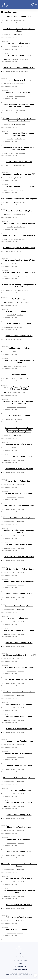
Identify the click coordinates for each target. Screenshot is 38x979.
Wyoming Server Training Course (19, 481)
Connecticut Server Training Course (19, 929)
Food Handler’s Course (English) (19, 211)
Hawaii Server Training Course (19, 852)
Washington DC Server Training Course (19, 518)
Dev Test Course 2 (19, 299)
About (20, 963)
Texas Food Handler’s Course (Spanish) (19, 174)
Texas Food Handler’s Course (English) (19, 223)
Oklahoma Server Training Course (19, 606)
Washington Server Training (19, 348)
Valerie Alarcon (22, 366)
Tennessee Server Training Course (19, 469)
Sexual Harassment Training (19, 80)
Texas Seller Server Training (19, 415)
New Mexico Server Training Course (19, 667)
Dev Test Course (19, 375)
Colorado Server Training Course (19, 878)
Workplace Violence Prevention (19, 92)
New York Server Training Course (19, 643)
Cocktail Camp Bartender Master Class (19, 248)
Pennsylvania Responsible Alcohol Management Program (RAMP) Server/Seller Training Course (19, 430)
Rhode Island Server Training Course (19, 581)
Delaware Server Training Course (19, 311)
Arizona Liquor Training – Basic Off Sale (19, 260)
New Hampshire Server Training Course (19, 692)
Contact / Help (20, 957)
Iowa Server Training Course (19, 43)
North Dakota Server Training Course (19, 630)
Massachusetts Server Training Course (19, 778)
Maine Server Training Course (19, 790)
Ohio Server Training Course (19, 618)
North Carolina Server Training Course (19, 68)
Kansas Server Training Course (19, 815)
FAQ (20, 954)
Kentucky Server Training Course (19, 802)
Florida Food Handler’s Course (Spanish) (19, 186)
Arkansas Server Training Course (19, 905)
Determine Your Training (20, 960)
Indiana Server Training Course (19, 456)
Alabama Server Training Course (19, 917)
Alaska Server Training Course (19, 323)
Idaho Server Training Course (19, 839)
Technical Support (20, 20)
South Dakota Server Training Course (19, 557)
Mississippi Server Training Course (19, 741)
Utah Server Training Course (19, 55)
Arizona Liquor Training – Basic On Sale (19, 272)
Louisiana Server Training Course (19, 16)
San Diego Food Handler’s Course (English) (19, 199)
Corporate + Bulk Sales (20, 966)
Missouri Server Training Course (19, 729)
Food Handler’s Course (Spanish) (19, 162)
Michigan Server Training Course (19, 766)
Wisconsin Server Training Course (19, 493)
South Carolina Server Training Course (19, 569)
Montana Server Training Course (19, 716)
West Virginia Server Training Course (19, 506)
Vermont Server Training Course (19, 544)
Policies (17, 974)
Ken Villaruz (20, 34)
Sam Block (19, 251)
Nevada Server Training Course (19, 704)
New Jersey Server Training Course (19, 680)
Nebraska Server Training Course (19, 336)
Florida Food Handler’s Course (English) (19, 235)
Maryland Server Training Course (19, 444)
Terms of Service (24, 974)
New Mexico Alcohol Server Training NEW (19, 655)
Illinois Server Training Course (19, 827)
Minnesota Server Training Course (19, 753)
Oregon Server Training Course (19, 594)
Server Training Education (20, 969)
